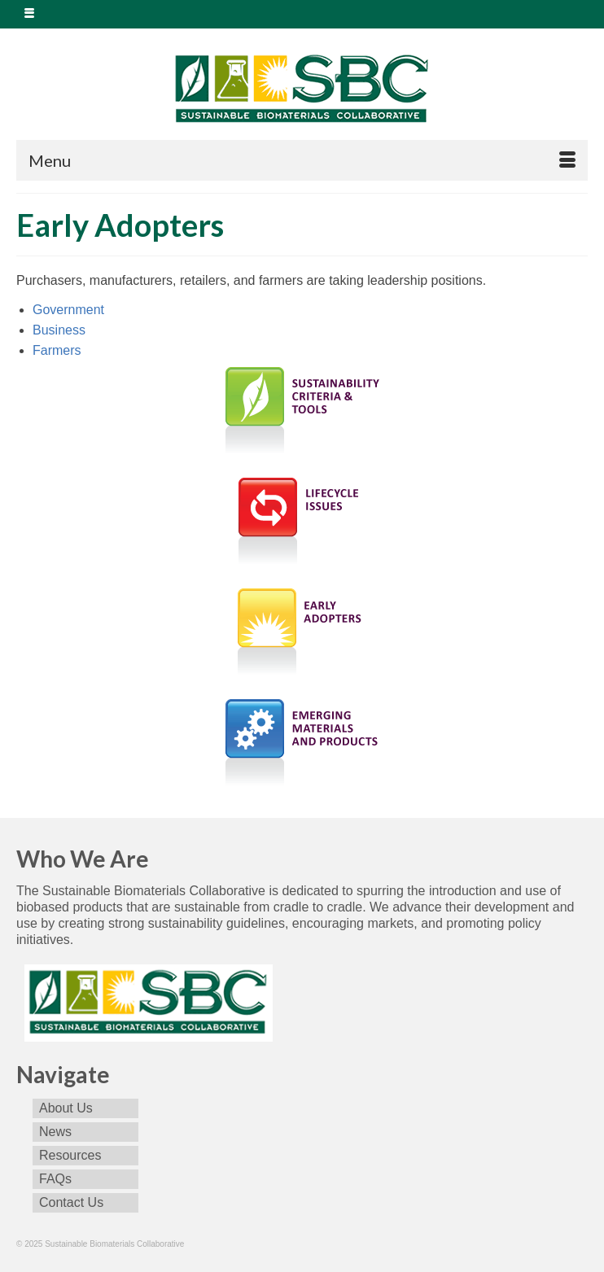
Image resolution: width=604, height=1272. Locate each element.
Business (59, 330)
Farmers (57, 350)
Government (68, 310)
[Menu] (302, 160)
